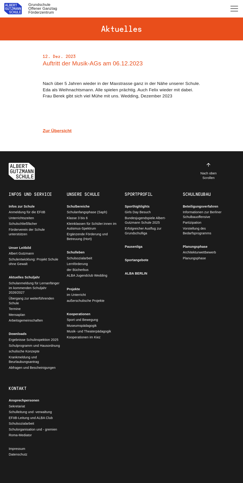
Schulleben (76, 252)
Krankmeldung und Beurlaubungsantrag (24, 359)
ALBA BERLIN (136, 273)
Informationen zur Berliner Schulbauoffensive (202, 214)
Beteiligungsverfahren (200, 206)
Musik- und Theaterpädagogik (89, 331)
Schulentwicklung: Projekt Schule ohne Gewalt (33, 262)
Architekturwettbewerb (199, 252)
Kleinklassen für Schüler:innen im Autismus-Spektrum (92, 226)
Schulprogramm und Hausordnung (34, 345)
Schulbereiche (78, 206)
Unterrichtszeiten (21, 218)
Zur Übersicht (57, 130)
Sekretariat (17, 406)
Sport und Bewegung (82, 320)
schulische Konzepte (24, 351)
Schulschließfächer (23, 223)
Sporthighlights (137, 206)
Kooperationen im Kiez (84, 337)
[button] (234, 8)
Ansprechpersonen (24, 400)
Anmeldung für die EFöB (27, 212)
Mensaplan (17, 315)
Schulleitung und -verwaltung (30, 412)
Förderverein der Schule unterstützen (27, 232)
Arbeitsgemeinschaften (26, 320)
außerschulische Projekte (85, 300)
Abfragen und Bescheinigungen (32, 367)
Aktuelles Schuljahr (24, 277)
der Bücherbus (78, 270)
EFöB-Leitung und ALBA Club (31, 418)
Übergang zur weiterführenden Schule (31, 301)
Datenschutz (18, 454)
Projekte (73, 289)
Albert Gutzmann (21, 253)
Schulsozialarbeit (79, 258)
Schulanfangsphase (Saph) (87, 212)
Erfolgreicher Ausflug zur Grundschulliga (143, 231)
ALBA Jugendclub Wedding (87, 275)
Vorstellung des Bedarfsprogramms (197, 231)
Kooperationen (78, 314)
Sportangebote (136, 260)
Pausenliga (133, 246)
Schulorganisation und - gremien (33, 429)
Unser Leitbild (20, 248)
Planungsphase (195, 246)
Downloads (17, 334)
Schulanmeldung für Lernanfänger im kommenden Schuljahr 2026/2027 (34, 287)
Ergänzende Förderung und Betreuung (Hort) (87, 236)
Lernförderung (77, 264)
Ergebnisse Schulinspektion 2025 (33, 340)
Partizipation (192, 222)
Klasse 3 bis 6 (77, 218)
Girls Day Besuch (138, 212)
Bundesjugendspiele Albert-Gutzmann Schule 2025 (145, 220)
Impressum (17, 449)
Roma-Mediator (20, 435)
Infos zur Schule (22, 206)
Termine (15, 309)
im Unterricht (76, 295)
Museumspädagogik (82, 325)
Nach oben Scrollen (209, 171)
